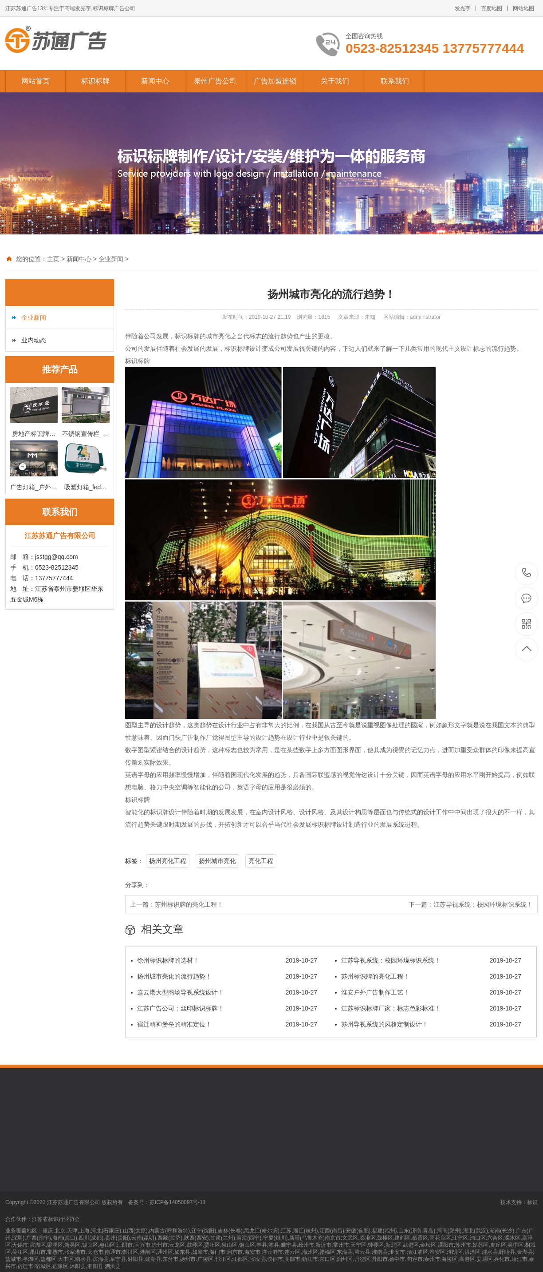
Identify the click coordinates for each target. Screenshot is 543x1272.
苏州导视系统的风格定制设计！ (428, 1024)
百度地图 (491, 8)
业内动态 (33, 340)
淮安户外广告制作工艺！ (428, 992)
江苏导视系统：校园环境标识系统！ (483, 904)
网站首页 (35, 81)
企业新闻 (110, 258)
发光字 (463, 8)
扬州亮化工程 (167, 860)
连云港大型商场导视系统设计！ (224, 992)
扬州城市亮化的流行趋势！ (224, 976)
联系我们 (395, 81)
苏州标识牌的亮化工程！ (189, 904)
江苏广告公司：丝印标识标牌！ (224, 1008)
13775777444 (527, 573)
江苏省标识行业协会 (56, 1219)
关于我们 (335, 81)
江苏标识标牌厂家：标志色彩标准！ (428, 1008)
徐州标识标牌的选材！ (224, 960)
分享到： (137, 884)
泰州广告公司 (215, 81)
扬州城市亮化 (217, 860)
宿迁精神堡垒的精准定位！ (224, 1024)
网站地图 (523, 8)
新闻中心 (155, 81)
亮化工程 (260, 860)
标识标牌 (95, 81)
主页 (53, 258)
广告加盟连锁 (275, 81)
